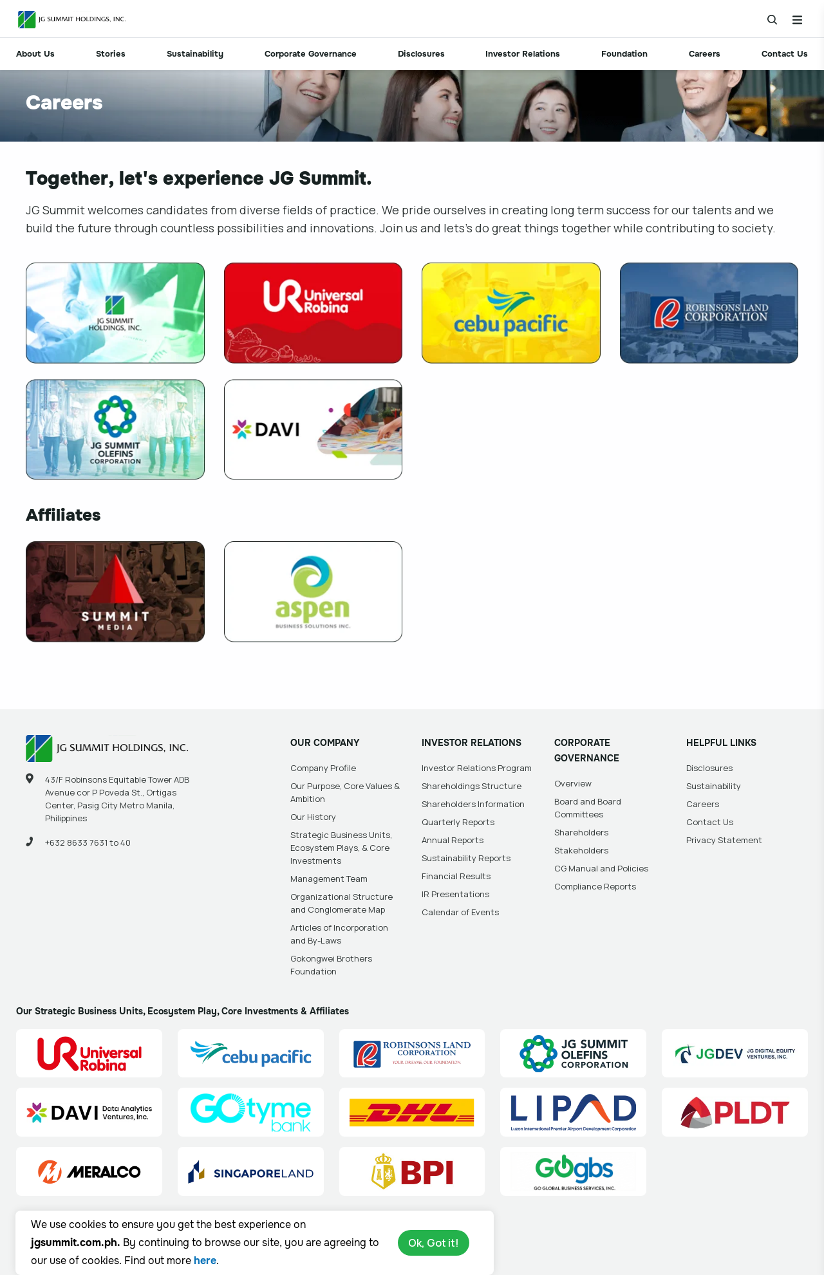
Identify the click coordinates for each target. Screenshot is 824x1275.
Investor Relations (522, 53)
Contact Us (785, 53)
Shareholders (581, 832)
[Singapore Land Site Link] (251, 1171)
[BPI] (412, 1171)
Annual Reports (452, 840)
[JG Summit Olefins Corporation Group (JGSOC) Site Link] (573, 1053)
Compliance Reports (595, 886)
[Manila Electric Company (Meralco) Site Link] (89, 1171)
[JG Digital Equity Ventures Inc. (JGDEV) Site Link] (735, 1053)
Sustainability (195, 53)
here (205, 1260)
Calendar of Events (460, 912)
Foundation (624, 53)
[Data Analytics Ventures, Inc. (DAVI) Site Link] (89, 1112)
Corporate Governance (311, 53)
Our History (313, 817)
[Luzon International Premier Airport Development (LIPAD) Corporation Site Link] (573, 1112)
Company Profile (323, 768)
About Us (35, 53)
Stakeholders (581, 850)
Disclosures (421, 53)
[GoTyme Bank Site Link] (251, 1112)
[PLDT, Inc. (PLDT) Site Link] (735, 1112)
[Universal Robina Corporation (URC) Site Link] (89, 1053)
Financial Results (456, 876)
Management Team (329, 878)
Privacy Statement (724, 840)
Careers (704, 53)
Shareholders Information (473, 804)
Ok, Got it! (433, 1243)
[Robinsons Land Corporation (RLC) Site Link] (412, 1053)
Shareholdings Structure (471, 786)
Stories (111, 53)
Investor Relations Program (477, 768)
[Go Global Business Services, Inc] (573, 1171)
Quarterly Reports (458, 822)
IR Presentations (455, 894)
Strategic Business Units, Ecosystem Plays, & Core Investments (341, 847)
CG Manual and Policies (601, 868)
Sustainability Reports (466, 858)
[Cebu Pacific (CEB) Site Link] (251, 1053)
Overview (573, 783)
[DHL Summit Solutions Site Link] (412, 1112)
